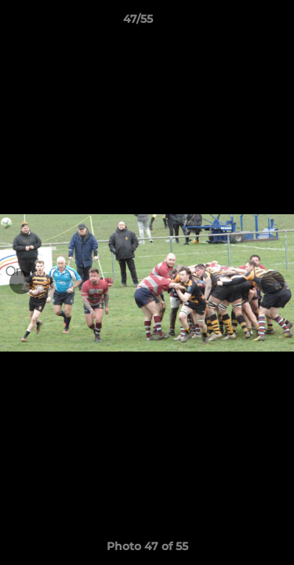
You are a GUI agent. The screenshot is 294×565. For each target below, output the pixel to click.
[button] (237, 23)
